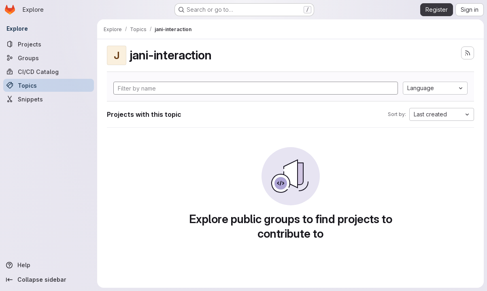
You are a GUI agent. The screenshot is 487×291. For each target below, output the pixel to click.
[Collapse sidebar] (48, 279)
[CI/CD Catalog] (48, 71)
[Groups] (48, 57)
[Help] (48, 265)
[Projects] (48, 44)
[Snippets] (48, 99)
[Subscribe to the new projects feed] (467, 52)
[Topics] (48, 85)
